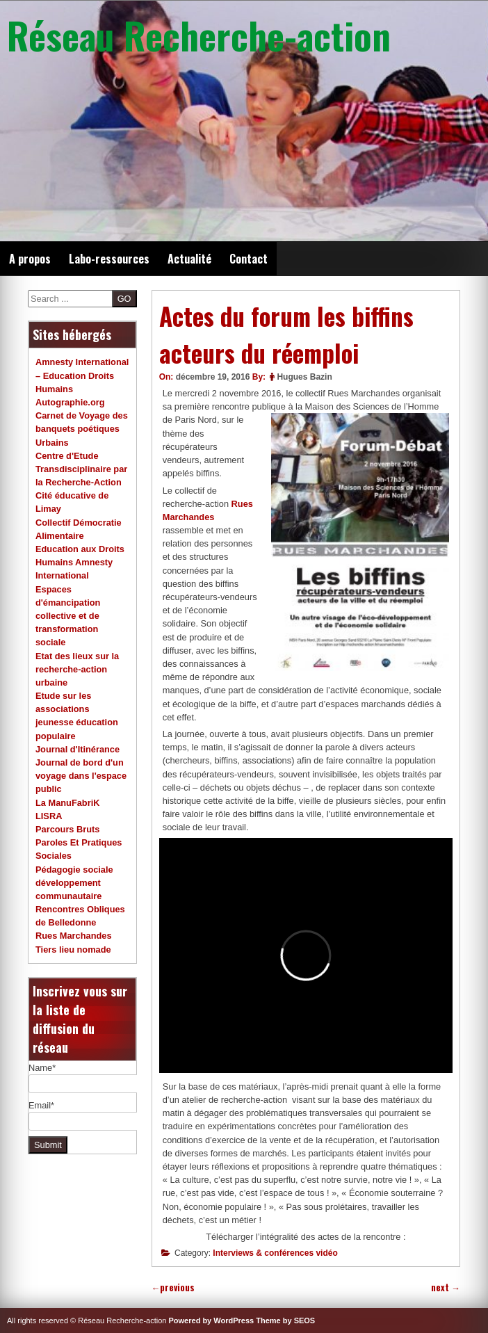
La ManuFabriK (67, 803)
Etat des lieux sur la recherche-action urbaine (77, 669)
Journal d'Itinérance (77, 749)
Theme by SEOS (285, 1320)
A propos (30, 258)
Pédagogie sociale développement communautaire (74, 882)
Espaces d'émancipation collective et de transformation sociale (67, 616)
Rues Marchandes (73, 935)
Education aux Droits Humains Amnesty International (79, 562)
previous (173, 1287)
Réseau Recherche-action (199, 35)
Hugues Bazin (304, 377)
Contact (248, 258)
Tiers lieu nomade (73, 949)
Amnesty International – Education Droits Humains (82, 375)
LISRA (48, 816)
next (445, 1287)
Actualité (189, 258)
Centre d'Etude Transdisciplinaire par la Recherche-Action (81, 469)
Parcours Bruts (67, 829)
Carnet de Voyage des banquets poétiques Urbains (81, 428)
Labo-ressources (109, 258)
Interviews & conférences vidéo (275, 1253)
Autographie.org (70, 402)
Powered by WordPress (211, 1320)
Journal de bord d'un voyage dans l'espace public (81, 775)
